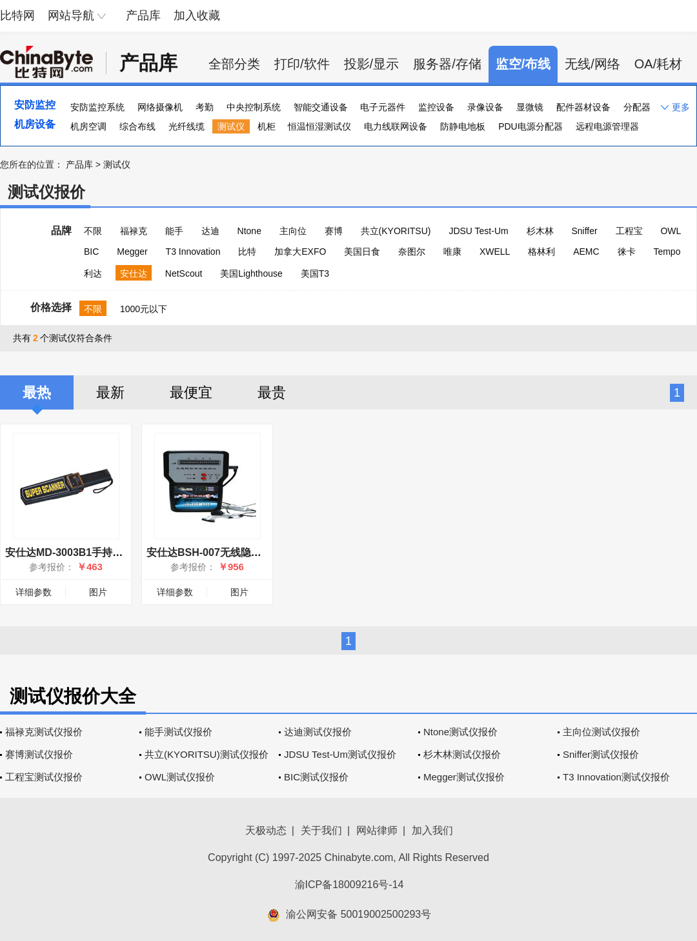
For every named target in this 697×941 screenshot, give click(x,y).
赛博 (334, 231)
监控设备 (436, 107)
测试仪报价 (46, 192)
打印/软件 (302, 64)
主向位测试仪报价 (601, 731)
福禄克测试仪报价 (44, 731)
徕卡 (627, 251)
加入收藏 (197, 15)
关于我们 (321, 830)
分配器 (637, 107)
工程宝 (629, 231)
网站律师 (377, 830)
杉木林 (540, 231)
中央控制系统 (254, 107)
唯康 (452, 251)
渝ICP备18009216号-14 (349, 884)
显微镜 (529, 107)
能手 (174, 231)
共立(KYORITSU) (396, 231)
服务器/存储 (447, 64)
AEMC (586, 251)
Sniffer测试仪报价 (601, 754)
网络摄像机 (160, 107)
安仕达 (133, 273)
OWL (670, 231)
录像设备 (485, 107)
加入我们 (432, 830)
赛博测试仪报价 (39, 754)
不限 (93, 231)
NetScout (184, 273)
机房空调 (88, 126)
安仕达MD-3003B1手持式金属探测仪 (89, 552)
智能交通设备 (321, 107)
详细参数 (33, 592)
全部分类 (234, 64)
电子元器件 (382, 107)
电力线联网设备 (395, 126)
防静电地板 (462, 126)
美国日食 (362, 251)
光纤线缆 (186, 126)
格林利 (541, 251)
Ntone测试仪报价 (460, 731)
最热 (37, 392)
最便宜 (191, 392)
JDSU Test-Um (478, 231)
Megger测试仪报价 (464, 776)
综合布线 (137, 126)
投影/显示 (371, 64)
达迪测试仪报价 (318, 731)
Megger (132, 251)
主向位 (293, 231)
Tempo (666, 251)
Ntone (249, 231)
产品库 (143, 15)
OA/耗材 (658, 64)
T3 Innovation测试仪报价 (616, 776)
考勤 (205, 107)
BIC (91, 251)
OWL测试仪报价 (180, 776)
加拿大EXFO (300, 251)
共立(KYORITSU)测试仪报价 (206, 754)
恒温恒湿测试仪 (319, 126)
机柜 (267, 126)
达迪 (210, 231)
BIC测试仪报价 (316, 776)
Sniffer (584, 231)
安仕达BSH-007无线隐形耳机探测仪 (229, 552)
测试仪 (231, 126)
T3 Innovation (193, 251)
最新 (110, 392)
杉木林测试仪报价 (462, 754)
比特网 (17, 15)
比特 (247, 251)
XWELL (495, 251)
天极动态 (266, 830)
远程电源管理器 (607, 126)
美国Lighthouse (251, 273)
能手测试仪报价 (178, 731)
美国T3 (315, 273)
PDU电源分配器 (530, 126)
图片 (98, 592)
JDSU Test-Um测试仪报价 (340, 754)
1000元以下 (143, 309)
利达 (93, 273)
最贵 (272, 392)
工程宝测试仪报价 (44, 776)
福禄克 (133, 231)
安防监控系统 (97, 107)
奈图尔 (411, 251)
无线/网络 (592, 64)
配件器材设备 (583, 107)
